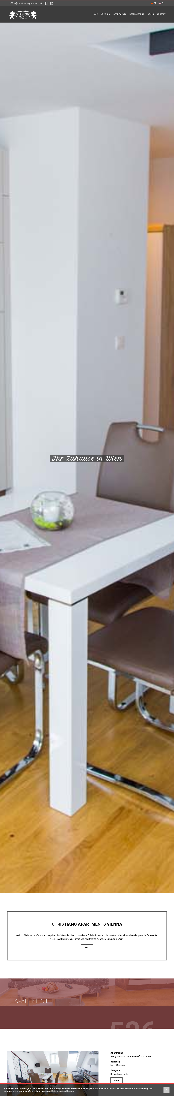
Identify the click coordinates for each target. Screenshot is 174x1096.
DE (153, 3)
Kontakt (161, 14)
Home (95, 14)
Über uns (105, 14)
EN (161, 3)
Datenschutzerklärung (62, 1091)
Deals (150, 14)
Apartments (119, 14)
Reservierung (136, 14)
